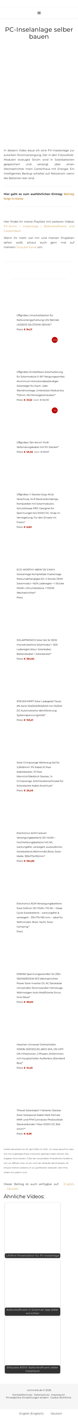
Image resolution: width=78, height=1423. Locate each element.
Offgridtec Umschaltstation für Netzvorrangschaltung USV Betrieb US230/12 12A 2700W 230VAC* (38, 320)
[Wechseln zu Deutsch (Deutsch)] (54, 1413)
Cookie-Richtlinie (60, 1397)
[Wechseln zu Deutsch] (11, 1188)
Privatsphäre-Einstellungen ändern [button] (27, 1397)
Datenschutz (42, 1394)
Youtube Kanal (26, 247)
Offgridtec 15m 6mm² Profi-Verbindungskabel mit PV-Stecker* (38, 444)
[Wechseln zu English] (67, 1184)
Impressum (58, 1394)
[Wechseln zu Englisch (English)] (29, 1413)
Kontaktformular (22, 1394)
